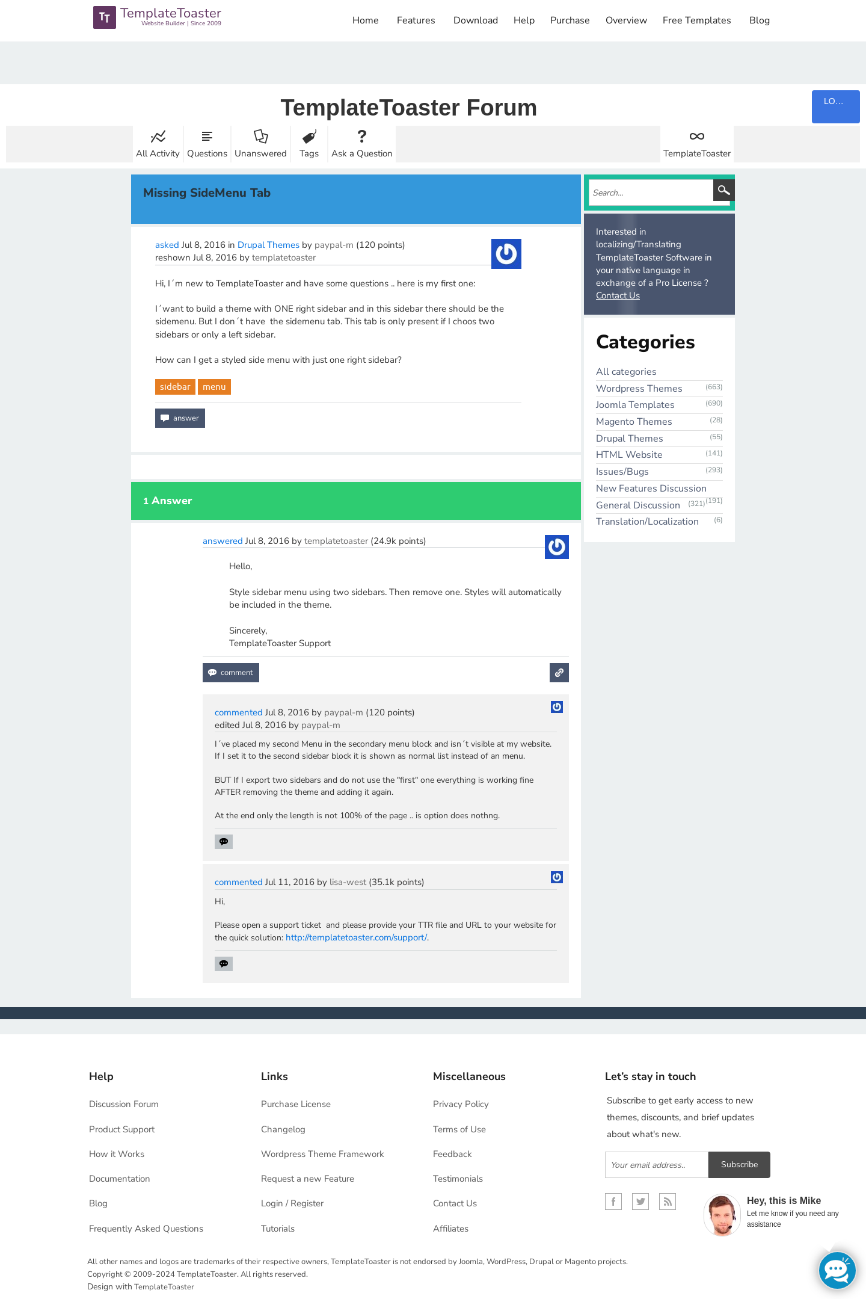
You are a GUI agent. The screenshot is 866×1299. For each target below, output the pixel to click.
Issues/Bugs (622, 471)
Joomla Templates (635, 405)
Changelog (283, 1129)
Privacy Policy (461, 1104)
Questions (207, 153)
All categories (626, 371)
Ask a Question (362, 153)
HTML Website (629, 454)
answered (223, 541)
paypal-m (334, 245)
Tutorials (278, 1229)
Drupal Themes (268, 245)
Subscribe (739, 1164)
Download (475, 20)
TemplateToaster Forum (408, 107)
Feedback (452, 1154)
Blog (759, 20)
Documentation (119, 1179)
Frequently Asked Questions (146, 1229)
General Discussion (638, 505)
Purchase (570, 20)
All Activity (158, 153)
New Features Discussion (651, 488)
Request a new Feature (307, 1179)
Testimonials (458, 1179)
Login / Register (292, 1203)
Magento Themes (634, 421)
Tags (309, 153)
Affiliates (450, 1229)
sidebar (175, 386)
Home (365, 20)
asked (167, 245)
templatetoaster (284, 257)
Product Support (122, 1129)
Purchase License (296, 1104)
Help (524, 20)
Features (416, 20)
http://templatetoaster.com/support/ (356, 937)
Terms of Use (459, 1129)
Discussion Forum (124, 1104)
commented (239, 712)
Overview (626, 20)
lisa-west (348, 882)
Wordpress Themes (639, 388)
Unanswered (261, 153)
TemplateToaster (697, 153)
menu (214, 386)
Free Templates (697, 20)
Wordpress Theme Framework (322, 1154)
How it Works (116, 1154)
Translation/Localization (647, 521)
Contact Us (618, 295)
